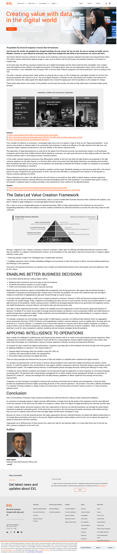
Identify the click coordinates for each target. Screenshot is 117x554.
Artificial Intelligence (70, 509)
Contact (98, 3)
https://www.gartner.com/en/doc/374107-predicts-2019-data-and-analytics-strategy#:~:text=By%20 (44, 190)
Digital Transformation (70, 522)
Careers (90, 3)
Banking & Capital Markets (39, 509)
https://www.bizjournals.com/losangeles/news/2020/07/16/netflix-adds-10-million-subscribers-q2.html (45, 137)
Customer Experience (70, 512)
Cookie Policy (100, 525)
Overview (83, 509)
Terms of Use (100, 515)
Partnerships (84, 519)
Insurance (35, 515)
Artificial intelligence (54, 509)
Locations (83, 532)
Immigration (84, 529)
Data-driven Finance (70, 519)
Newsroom (83, 535)
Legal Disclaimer (101, 522)
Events (81, 3)
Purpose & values (85, 512)
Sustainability (84, 515)
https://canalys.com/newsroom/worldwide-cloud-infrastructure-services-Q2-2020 (38, 188)
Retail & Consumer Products (37, 520)
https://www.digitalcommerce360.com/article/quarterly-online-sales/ (33, 135)
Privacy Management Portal (102, 537)
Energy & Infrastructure (39, 512)
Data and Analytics (69, 515)
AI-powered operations (54, 512)
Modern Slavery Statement (103, 529)
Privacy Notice (102, 486)
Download (10, 29)
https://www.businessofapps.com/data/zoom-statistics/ (29, 139)
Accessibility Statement (103, 532)
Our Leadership (85, 522)
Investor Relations (85, 525)
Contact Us (84, 538)
